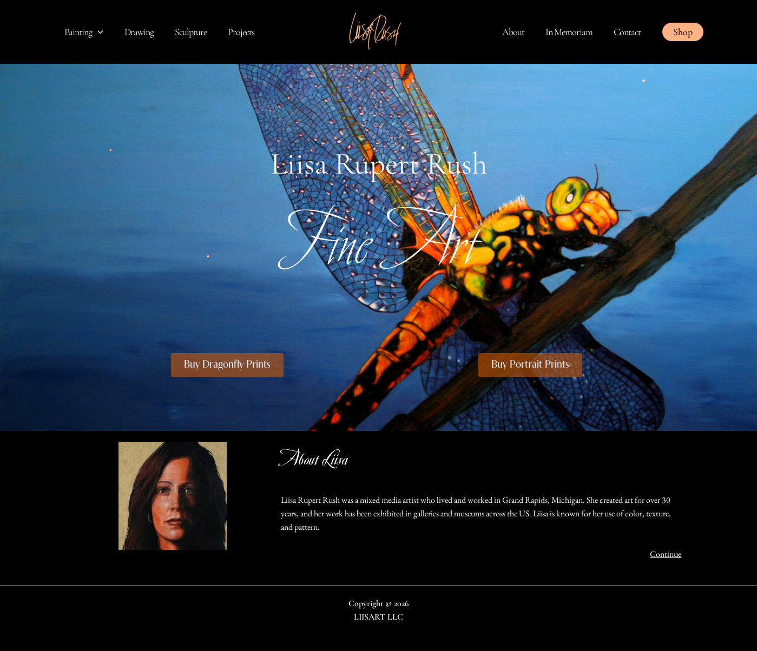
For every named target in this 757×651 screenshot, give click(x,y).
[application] (97, 32)
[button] (682, 32)
